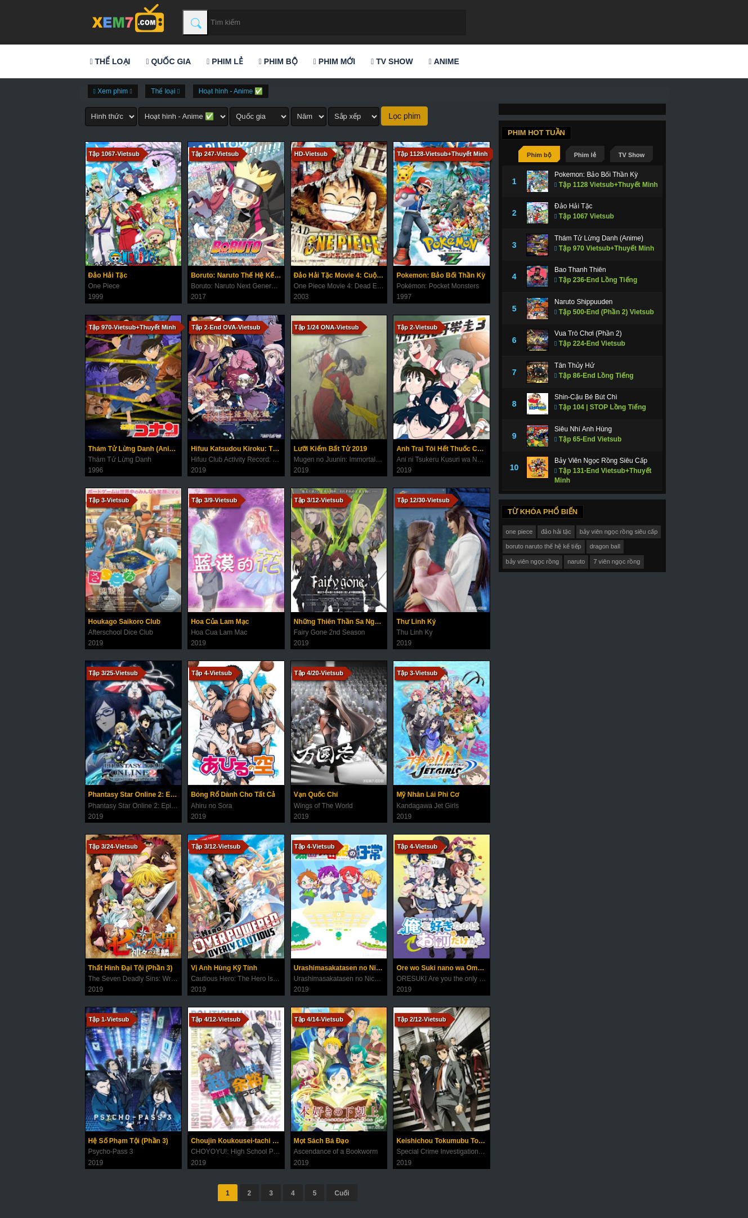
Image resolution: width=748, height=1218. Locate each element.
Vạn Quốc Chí (316, 794)
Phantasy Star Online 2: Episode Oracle (135, 794)
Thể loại (110, 61)
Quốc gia (168, 61)
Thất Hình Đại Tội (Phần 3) (130, 968)
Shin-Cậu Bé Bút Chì (585, 397)
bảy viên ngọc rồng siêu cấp (619, 531)
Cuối (341, 1193)
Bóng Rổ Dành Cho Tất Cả (233, 794)
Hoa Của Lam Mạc (220, 622)
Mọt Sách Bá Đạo (321, 1141)
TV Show (392, 61)
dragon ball (605, 546)
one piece (519, 531)
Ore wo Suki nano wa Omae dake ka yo (443, 968)
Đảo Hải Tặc (108, 275)
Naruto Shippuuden (583, 302)
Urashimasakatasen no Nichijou (340, 968)
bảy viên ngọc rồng (532, 561)
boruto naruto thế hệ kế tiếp (543, 546)
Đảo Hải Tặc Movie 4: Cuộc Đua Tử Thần (340, 275)
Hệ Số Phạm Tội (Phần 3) (128, 1141)
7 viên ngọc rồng (616, 561)
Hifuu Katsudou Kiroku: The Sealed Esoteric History (237, 449)
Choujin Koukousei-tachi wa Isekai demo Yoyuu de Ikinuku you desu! (237, 1141)
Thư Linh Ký (416, 622)
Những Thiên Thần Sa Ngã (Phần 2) (340, 622)
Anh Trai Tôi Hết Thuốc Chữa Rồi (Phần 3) (443, 449)
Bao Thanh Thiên (580, 270)
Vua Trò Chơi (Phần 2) (588, 333)
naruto (576, 561)
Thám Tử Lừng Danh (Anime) (134, 449)
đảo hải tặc (556, 531)
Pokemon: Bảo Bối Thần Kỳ (440, 275)
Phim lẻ (225, 61)
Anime (444, 61)
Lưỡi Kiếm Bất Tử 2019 (330, 449)
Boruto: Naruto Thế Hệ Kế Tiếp (237, 275)
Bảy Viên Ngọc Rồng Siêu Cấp (600, 461)
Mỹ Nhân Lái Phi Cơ (427, 794)
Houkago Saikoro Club (124, 622)
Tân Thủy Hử (574, 365)
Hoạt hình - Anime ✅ (231, 91)
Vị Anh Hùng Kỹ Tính (224, 968)
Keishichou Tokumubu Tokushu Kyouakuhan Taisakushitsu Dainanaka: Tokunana (443, 1141)
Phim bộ (278, 61)
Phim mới (334, 61)
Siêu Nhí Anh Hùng (583, 429)
